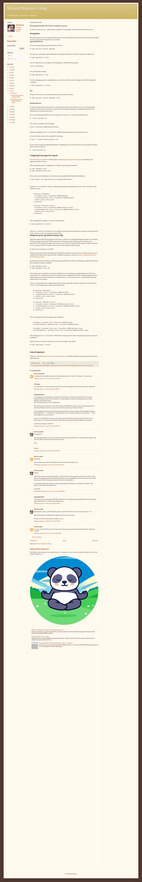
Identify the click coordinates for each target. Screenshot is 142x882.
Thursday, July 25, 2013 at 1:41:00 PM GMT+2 (47, 391)
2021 (10, 72)
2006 (11, 120)
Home (64, 543)
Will (35, 386)
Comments (12, 59)
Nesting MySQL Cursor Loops (40, 638)
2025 (10, 67)
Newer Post (33, 543)
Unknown (37, 458)
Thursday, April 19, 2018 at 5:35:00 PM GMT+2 (47, 505)
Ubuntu (91, 367)
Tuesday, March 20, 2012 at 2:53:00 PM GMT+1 (47, 380)
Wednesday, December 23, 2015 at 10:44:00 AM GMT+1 (49, 493)
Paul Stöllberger (41, 358)
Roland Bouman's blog (27, 8)
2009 (11, 112)
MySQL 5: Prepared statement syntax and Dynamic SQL (47, 632)
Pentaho (68, 367)
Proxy (82, 367)
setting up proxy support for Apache (69, 160)
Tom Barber (61, 358)
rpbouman (37, 434)
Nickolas (36, 529)
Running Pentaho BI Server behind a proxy (16, 101)
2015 (10, 86)
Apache (36, 367)
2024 (10, 70)
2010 (10, 109)
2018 (10, 78)
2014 (10, 88)
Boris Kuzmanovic (36, 160)
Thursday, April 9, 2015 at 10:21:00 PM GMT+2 (47, 453)
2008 (10, 114)
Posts (10, 56)
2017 (10, 80)
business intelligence (44, 367)
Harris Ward (37, 376)
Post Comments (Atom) (44, 546)
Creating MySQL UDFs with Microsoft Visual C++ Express (56, 645)
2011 (10, 106)
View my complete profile (18, 29)
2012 (10, 91)
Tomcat (87, 367)
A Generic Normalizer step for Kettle (16, 96)
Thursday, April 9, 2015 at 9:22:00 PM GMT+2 (47, 428)
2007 (10, 117)
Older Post (95, 543)
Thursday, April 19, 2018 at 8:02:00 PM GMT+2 (47, 523)
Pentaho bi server (76, 367)
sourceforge (81, 107)
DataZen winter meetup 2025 (39, 551)
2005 (10, 122)
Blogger (74, 874)
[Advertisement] (119, 34)
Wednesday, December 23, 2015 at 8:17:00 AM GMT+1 (49, 467)
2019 (10, 75)
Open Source (54, 367)
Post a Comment (37, 539)
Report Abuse (11, 41)
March (13, 93)
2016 (10, 83)
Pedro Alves (51, 358)
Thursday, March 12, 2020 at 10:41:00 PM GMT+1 (48, 535)
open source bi (62, 367)
